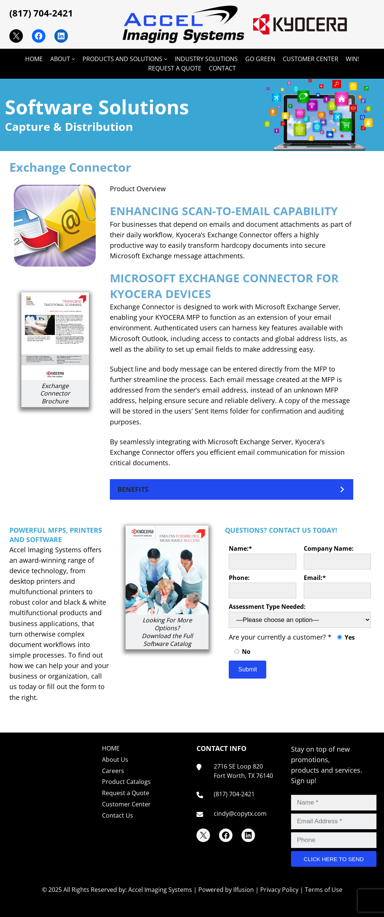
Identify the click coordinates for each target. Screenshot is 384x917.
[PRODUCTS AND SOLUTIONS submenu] (165, 58)
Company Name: (337, 556)
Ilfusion (243, 890)
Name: (262, 556)
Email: (337, 586)
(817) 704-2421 (41, 13)
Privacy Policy (279, 890)
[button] (231, 489)
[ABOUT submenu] (73, 58)
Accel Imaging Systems (160, 890)
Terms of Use (323, 890)
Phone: (262, 586)
